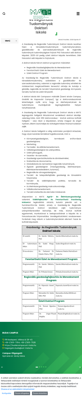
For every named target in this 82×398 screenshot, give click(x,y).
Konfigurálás (6, 393)
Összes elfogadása (22, 393)
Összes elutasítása (40, 393)
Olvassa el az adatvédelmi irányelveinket (17, 389)
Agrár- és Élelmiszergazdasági (64, 196)
